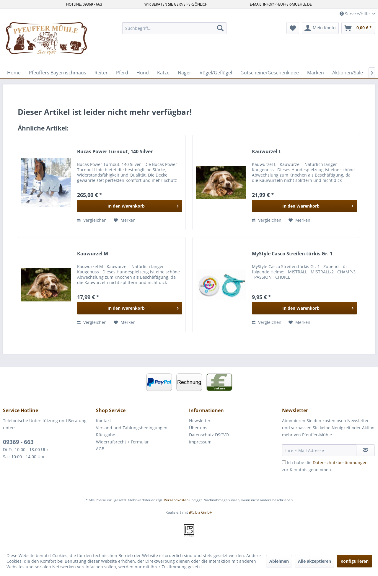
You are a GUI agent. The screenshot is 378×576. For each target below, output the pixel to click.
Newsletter (200, 420)
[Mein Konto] (320, 28)
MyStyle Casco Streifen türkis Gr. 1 (292, 254)
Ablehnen (279, 561)
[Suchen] (220, 28)
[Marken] (315, 72)
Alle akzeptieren (314, 561)
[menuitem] (174, 28)
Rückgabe (105, 435)
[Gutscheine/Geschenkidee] (269, 72)
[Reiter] (101, 72)
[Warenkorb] (358, 28)
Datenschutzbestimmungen (340, 462)
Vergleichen (92, 220)
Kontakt (103, 420)
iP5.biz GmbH (201, 512)
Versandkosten (176, 499)
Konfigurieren (354, 561)
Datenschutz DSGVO (209, 435)
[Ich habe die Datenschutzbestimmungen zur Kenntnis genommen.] (284, 462)
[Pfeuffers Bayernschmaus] (57, 72)
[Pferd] (122, 72)
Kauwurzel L (266, 152)
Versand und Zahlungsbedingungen (131, 427)
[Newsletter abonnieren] (365, 450)
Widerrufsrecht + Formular (122, 442)
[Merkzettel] (292, 28)
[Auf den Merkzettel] (125, 220)
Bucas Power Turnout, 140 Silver (115, 152)
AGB (100, 448)
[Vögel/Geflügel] (215, 72)
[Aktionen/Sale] (347, 72)
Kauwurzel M (92, 254)
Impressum (200, 442)
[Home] (14, 72)
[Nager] (184, 72)
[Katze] (163, 72)
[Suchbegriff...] (174, 28)
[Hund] (142, 72)
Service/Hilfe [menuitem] (355, 14)
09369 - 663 (18, 442)
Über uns (198, 427)
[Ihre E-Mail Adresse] (319, 450)
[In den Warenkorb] (129, 206)
